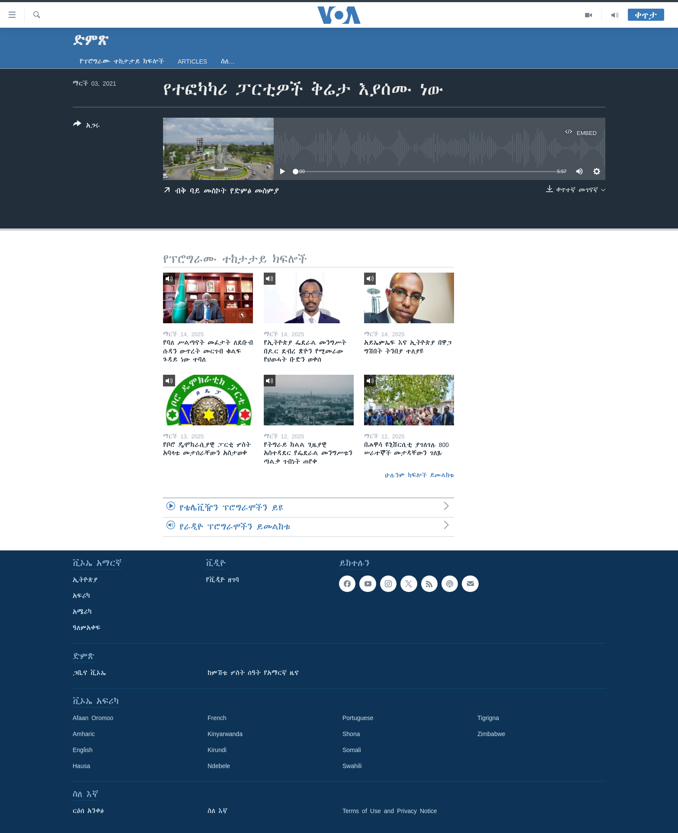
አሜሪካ (82, 612)
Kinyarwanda (225, 734)
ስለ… (228, 61)
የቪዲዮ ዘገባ (222, 580)
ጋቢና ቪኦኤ (89, 673)
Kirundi (217, 750)
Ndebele (219, 766)
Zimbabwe (491, 734)
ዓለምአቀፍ (87, 628)
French (217, 718)
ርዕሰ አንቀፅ (88, 811)
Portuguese (358, 718)
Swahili (351, 766)
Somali (351, 750)
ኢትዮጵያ (85, 580)
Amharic (84, 734)
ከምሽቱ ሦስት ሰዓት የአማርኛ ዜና (253, 673)
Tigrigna (488, 718)
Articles (192, 61)
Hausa (81, 766)
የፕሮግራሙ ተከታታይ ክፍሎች (122, 61)
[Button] (86, 126)
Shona (351, 734)
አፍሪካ (81, 596)
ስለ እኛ (217, 811)
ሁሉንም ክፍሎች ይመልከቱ (419, 475)
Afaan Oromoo (93, 718)
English (83, 750)
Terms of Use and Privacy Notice (389, 811)
